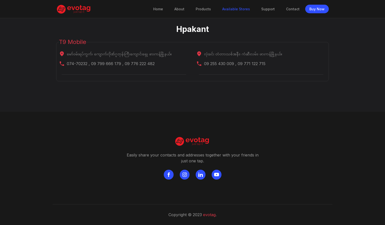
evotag (209, 214)
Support (268, 9)
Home (159, 8)
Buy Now (317, 9)
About (179, 9)
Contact (293, 9)
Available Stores (236, 9)
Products (203, 9)
